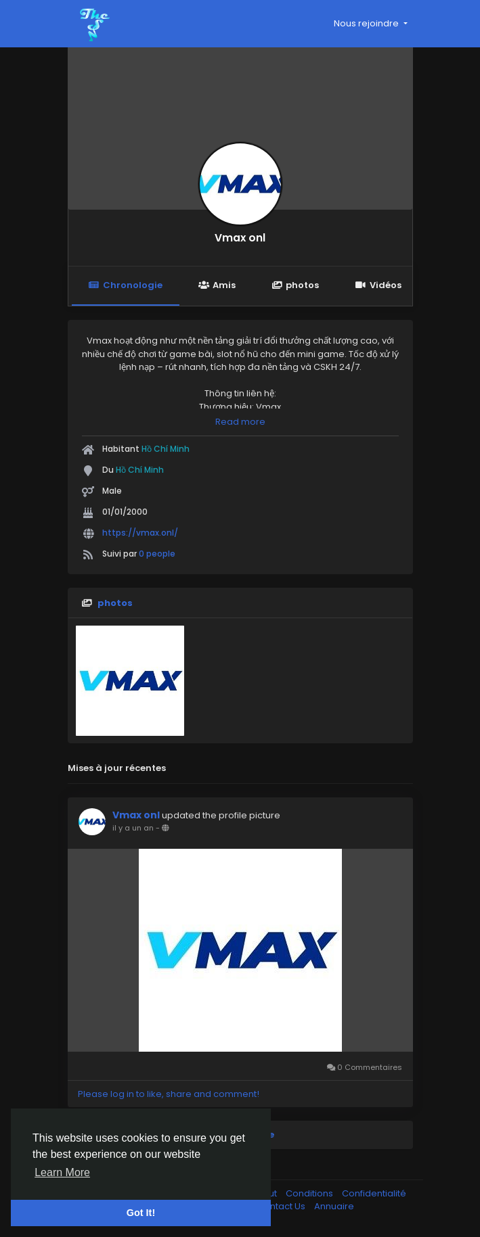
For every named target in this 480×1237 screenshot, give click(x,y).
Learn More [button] (62, 1172)
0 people (157, 553)
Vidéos (378, 285)
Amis (217, 285)
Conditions (310, 1193)
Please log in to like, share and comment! (168, 1094)
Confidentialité (374, 1193)
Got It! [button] (141, 1212)
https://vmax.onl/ (140, 532)
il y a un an (133, 827)
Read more (240, 421)
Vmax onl (240, 238)
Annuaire (334, 1206)
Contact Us (282, 1206)
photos (295, 285)
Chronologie (125, 285)
